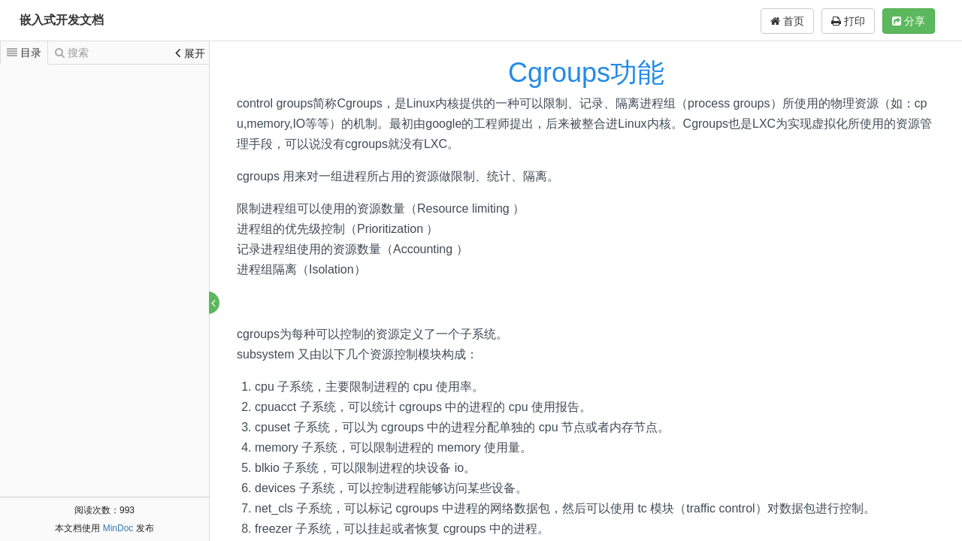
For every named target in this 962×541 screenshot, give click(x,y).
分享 (908, 21)
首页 (787, 21)
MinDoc (118, 528)
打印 (848, 21)
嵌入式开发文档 (62, 20)
